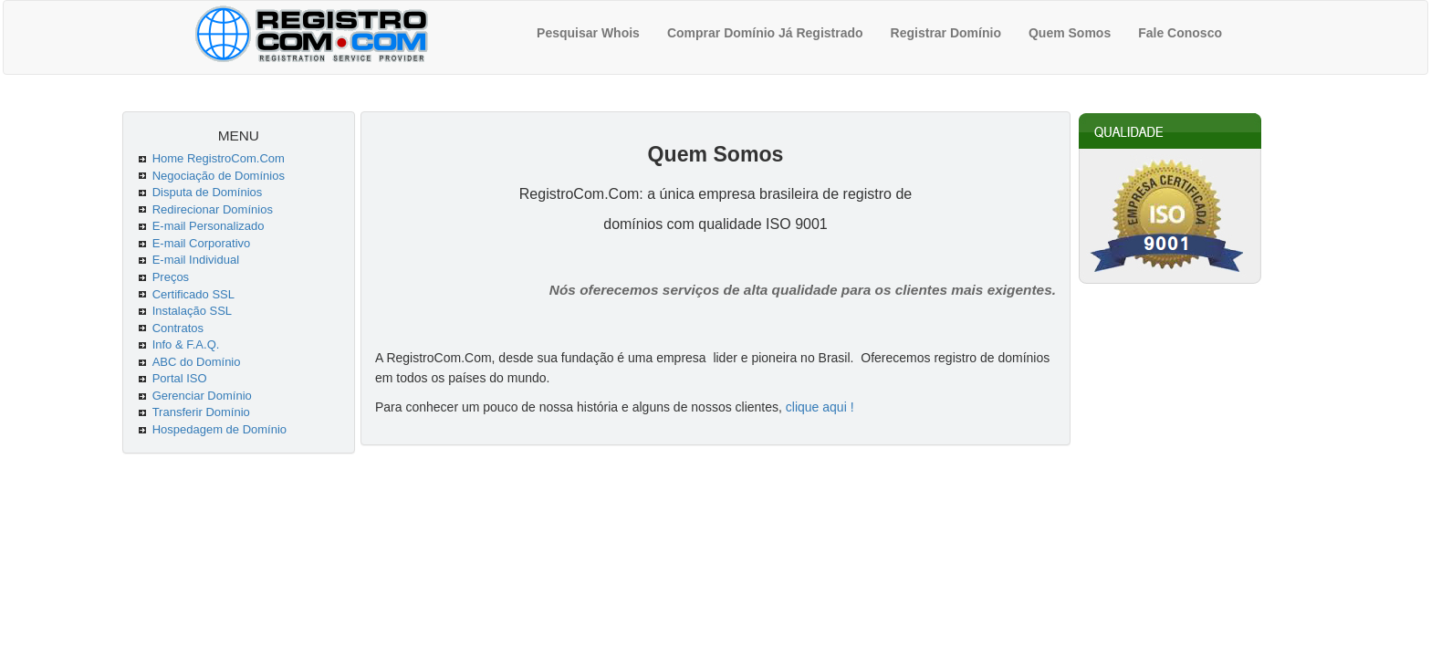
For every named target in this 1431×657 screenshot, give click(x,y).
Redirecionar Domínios (212, 209)
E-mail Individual (195, 259)
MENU (238, 135)
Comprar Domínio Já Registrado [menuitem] (765, 33)
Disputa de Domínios (207, 192)
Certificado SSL (193, 294)
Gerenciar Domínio (202, 395)
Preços (170, 277)
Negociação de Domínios (218, 175)
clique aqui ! (820, 407)
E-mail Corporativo (201, 243)
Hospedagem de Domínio (219, 429)
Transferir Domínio (201, 412)
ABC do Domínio (196, 362)
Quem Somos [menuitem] (1070, 33)
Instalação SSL (192, 311)
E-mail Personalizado (208, 226)
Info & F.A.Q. (186, 344)
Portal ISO (179, 378)
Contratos (178, 328)
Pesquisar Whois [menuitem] (588, 33)
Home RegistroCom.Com (218, 158)
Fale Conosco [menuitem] (1180, 33)
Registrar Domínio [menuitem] (946, 33)
